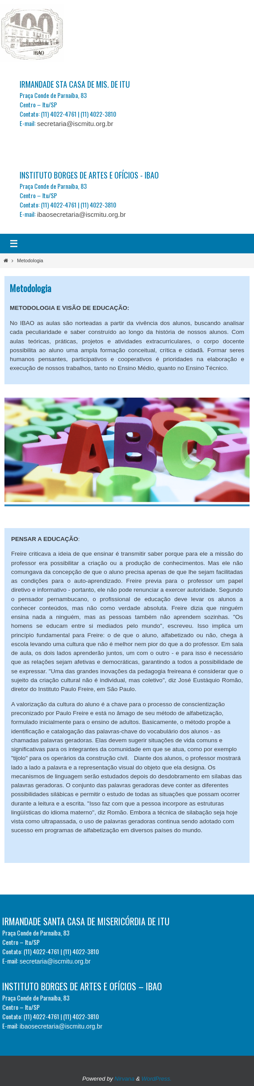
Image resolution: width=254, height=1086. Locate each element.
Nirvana (124, 1078)
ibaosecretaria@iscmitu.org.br (81, 214)
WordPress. (156, 1078)
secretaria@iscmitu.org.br (75, 123)
